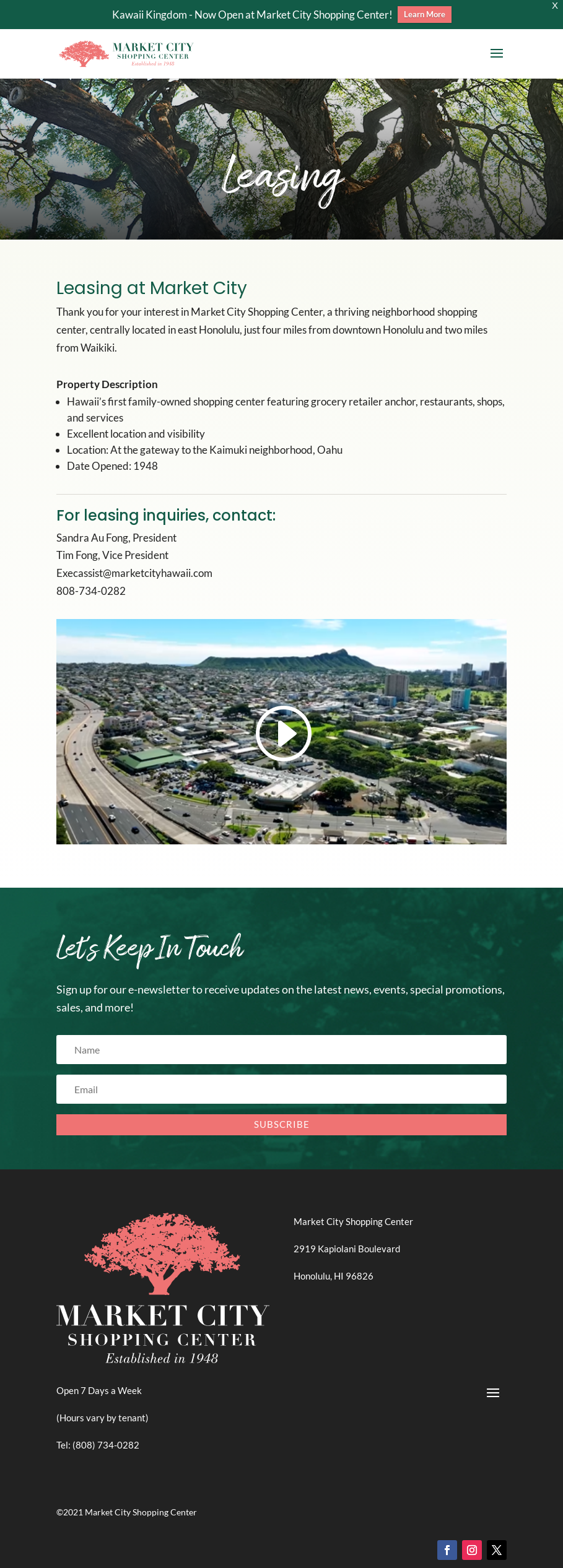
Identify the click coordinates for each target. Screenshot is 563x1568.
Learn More (424, 14)
